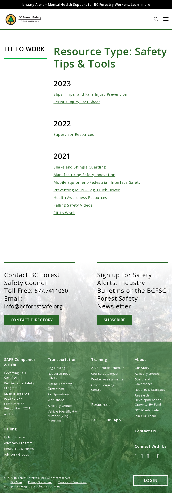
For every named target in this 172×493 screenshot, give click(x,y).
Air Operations (59, 394)
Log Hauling (56, 367)
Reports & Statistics (150, 389)
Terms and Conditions (72, 482)
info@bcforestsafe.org (38, 306)
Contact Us (145, 430)
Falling (10, 428)
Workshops (56, 400)
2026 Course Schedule (107, 367)
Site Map (16, 482)
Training (99, 359)
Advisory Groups (16, 454)
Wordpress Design (16, 486)
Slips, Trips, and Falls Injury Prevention (90, 94)
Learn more (140, 4)
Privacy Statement (40, 482)
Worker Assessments (107, 379)
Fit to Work (64, 212)
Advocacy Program (18, 443)
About (140, 359)
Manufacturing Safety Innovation (84, 174)
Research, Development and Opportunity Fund (148, 399)
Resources (100, 404)
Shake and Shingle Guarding (79, 167)
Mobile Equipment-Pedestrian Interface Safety (97, 182)
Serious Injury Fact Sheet (76, 101)
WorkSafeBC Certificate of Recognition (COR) (18, 403)
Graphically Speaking (46, 486)
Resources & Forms (19, 448)
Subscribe (125, 319)
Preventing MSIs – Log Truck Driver (86, 189)
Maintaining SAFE (16, 393)
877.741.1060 (53, 290)
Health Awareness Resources (80, 197)
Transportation (62, 359)
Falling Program (16, 437)
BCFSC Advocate (147, 410)
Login (150, 480)
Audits (9, 414)
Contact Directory (33, 319)
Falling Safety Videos (72, 205)
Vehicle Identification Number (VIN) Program (63, 415)
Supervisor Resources (73, 134)
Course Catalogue (104, 373)
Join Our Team (145, 416)
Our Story (142, 367)
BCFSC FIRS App (106, 419)
